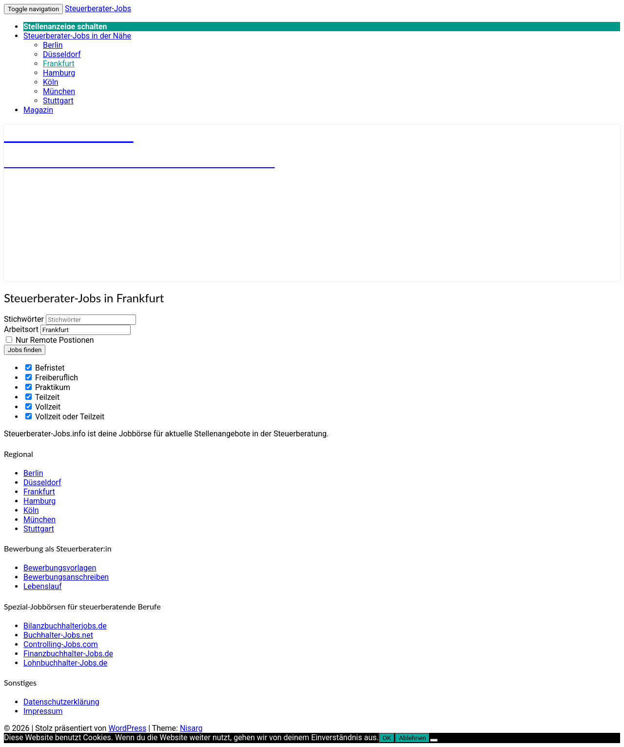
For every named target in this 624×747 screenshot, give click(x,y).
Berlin (53, 45)
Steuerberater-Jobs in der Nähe (77, 35)
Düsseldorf (61, 54)
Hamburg (59, 73)
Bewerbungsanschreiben (66, 577)
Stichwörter (24, 319)
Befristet (45, 368)
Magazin (38, 110)
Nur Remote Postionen (55, 340)
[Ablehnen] (434, 740)
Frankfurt (59, 63)
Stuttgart (58, 100)
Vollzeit (42, 407)
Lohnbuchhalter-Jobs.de (65, 663)
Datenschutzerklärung (61, 702)
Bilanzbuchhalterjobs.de (65, 625)
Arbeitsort (21, 329)
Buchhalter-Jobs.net (58, 635)
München (59, 91)
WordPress (127, 728)
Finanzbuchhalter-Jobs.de (68, 653)
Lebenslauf (42, 586)
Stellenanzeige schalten (65, 26)
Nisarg (191, 728)
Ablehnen (412, 738)
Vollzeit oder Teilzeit (64, 416)
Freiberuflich (51, 377)
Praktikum (47, 387)
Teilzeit (42, 397)
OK (387, 738)
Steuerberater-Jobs (98, 8)
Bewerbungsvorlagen (59, 567)
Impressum (43, 711)
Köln (50, 82)
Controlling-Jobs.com (60, 644)
